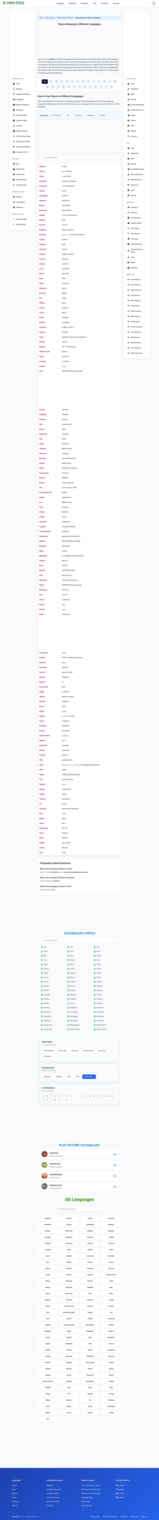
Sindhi (41, 711)
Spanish (42, 740)
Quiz (94, 3)
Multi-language (50, 18)
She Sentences (134, 300)
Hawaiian (42, 361)
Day (45, 946)
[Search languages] (79, 1208)
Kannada (42, 458)
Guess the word (86, 1505)
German (42, 332)
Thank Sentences (135, 353)
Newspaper (74, 1020)
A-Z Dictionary (57, 115)
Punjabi (42, 657)
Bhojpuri (42, 219)
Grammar (116, 3)
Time (72, 951)
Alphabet (17, 89)
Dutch (41, 283)
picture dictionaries (74, 67)
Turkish (42, 793)
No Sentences (134, 322)
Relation (99, 1003)
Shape (46, 964)
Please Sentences (135, 327)
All (44, 81)
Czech (41, 268)
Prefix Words (133, 228)
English (69, 1255)
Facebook (120, 1485)
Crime (72, 964)
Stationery (47, 1011)
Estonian (42, 293)
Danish (41, 273)
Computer (47, 994)
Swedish (42, 755)
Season (46, 968)
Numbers (132, 136)
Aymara (42, 190)
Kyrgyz (41, 497)
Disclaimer (124, 1516)
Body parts (47, 1016)
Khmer (41, 467)
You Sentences (134, 348)
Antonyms (59, 1076)
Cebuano (42, 244)
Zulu (40, 852)
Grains (99, 977)
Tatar (41, 769)
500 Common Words (21, 141)
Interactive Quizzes (53, 1501)
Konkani (42, 477)
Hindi (41, 371)
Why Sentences (134, 343)
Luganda (42, 526)
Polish (41, 614)
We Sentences (134, 337)
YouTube (120, 1493)
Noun (77, 1076)
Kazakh (42, 463)
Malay (41, 550)
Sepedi (41, 691)
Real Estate (100, 1020)
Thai (40, 779)
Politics (99, 994)
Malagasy (42, 545)
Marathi (42, 570)
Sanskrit (42, 681)
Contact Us (134, 1516)
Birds (131, 94)
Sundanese (43, 745)
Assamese (43, 185)
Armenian (42, 180)
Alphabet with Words (21, 94)
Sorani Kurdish (44, 735)
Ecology (73, 990)
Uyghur (41, 818)
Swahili (42, 750)
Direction (47, 1007)
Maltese (42, 560)
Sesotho (42, 701)
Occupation (74, 1016)
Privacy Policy (95, 1516)
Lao (40, 502)
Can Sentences (134, 285)
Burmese (42, 234)
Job (71, 946)
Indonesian (43, 433)
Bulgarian (42, 229)
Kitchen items (75, 1029)
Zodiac (72, 968)
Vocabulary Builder (52, 1493)
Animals (132, 99)
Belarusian (43, 210)
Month (99, 955)
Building (46, 1003)
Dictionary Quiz (19, 180)
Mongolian (43, 580)
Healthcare (47, 1020)
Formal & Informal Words (135, 250)
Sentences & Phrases (21, 147)
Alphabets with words (53, 1489)
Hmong (42, 409)
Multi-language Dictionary (65, 18)
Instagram (120, 1489)
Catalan (42, 239)
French (41, 312)
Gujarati (42, 346)
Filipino (42, 302)
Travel (46, 981)
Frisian (41, 317)
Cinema (72, 981)
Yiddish (42, 842)
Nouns (131, 262)
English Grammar (20, 131)
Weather (99, 985)
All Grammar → (89, 1076)
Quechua (42, 662)
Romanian (43, 667)
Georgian (42, 327)
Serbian (42, 696)
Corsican (42, 258)
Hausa (41, 356)
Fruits (131, 84)
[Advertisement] (22, 45)
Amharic (42, 171)
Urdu (41, 813)
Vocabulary (84, 3)
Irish (40, 438)
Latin (41, 507)
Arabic (41, 176)
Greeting (99, 998)
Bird (45, 955)
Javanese (42, 453)
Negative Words (134, 223)
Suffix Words (133, 234)
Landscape (74, 1011)
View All (14, 1505)
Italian (41, 443)
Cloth (98, 959)
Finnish (42, 307)
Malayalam (43, 555)
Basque (42, 205)
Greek (41, 336)
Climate (72, 985)
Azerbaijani (43, 195)
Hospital (73, 998)
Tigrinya (42, 784)
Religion (46, 998)
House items (48, 1029)
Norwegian (43, 589)
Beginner (17, 197)
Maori (41, 565)
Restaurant (100, 1016)
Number (73, 972)
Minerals (73, 994)
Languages (60, 3)
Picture (72, 1003)
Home (16, 84)
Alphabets (72, 3)
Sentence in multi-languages (91, 1493)
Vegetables (133, 89)
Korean (41, 482)
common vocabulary (45, 62)
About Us (144, 1516)
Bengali (42, 215)
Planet (99, 964)
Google (99, 981)
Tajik (41, 759)
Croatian (42, 263)
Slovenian (42, 725)
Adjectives (133, 268)
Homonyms (133, 239)
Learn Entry (15, 1516)
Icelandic (42, 419)
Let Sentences (134, 306)
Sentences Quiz (20, 185)
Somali (41, 730)
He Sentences (134, 295)
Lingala (42, 516)
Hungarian (43, 414)
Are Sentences (134, 279)
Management (74, 1024)
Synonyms (74, 1050)
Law (98, 946)
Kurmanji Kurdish (45, 492)
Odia (41, 594)
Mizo (41, 575)
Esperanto (43, 288)
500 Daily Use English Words (91, 1489)
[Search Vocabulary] (79, 156)
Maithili (42, 541)
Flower (99, 968)
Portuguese (43, 652)
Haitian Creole (44, 351)
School (46, 977)
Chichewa (42, 249)
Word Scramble (19, 115)
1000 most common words (67, 70)
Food (98, 951)
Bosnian (42, 224)
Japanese (42, 448)
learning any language (78, 62)
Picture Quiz (18, 174)
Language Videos (20, 152)
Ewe (40, 297)
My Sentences (134, 316)
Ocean (72, 959)
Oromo (41, 599)
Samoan (42, 677)
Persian (42, 609)
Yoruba (41, 847)
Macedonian (43, 536)
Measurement (101, 1024)
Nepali (41, 584)
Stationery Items (135, 180)
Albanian (42, 166)
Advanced (18, 207)
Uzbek (41, 823)
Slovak (41, 720)
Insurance (100, 1007)
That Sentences (134, 332)
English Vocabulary (21, 105)
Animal (99, 972)
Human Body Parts (135, 110)
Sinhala (42, 715)
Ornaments (100, 1011)
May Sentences (134, 311)
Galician (42, 322)
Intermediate (19, 202)
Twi (40, 803)
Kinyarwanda (44, 472)
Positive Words (134, 218)
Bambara (42, 200)
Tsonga (42, 789)
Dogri (41, 278)
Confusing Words (135, 244)
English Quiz (18, 169)
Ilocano (42, 429)
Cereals (46, 990)
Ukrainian (42, 808)
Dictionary (104, 3)
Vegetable (73, 1007)
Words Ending (19, 224)
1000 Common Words (22, 136)
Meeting (99, 990)
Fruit (45, 959)
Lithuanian (43, 521)
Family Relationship (136, 105)
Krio (40, 487)
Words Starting (19, 219)
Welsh (41, 832)
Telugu (41, 774)
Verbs (69, 1076)
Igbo (40, 424)
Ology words (48, 1024)
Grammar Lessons (52, 1497)
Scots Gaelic (43, 686)
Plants (46, 972)
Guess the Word (20, 120)
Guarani (42, 341)
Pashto (41, 604)
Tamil (41, 764)
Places (72, 977)
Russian (42, 672)
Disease (46, 985)
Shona (41, 706)
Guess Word (102, 1050)
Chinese (42, 254)
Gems (46, 951)
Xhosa (41, 837)
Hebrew (42, 366)
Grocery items (101, 1029)
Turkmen (42, 798)
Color (72, 955)
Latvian (42, 511)
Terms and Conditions (110, 1516)
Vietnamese (43, 828)
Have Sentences (135, 290)
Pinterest (120, 1497)
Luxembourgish (44, 531)
